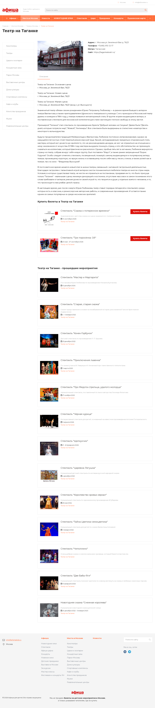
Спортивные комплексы (77, 668)
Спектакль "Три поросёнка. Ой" (78, 237)
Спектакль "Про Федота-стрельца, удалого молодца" (91, 387)
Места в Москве (75, 638)
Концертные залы (74, 654)
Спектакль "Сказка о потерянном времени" (85, 210)
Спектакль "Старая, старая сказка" (80, 304)
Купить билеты (140, 211)
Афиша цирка (47, 651)
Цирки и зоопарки (75, 651)
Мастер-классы (47, 672)
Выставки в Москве (49, 665)
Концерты (45, 654)
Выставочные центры (76, 661)
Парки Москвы (73, 658)
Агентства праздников (77, 675)
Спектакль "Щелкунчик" (74, 441)
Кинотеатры (72, 644)
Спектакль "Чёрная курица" (76, 414)
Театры (70, 647)
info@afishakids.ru (141, 2)
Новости (97, 638)
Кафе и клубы (73, 672)
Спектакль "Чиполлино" (74, 548)
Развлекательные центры (78, 682)
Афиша (45, 638)
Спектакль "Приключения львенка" (81, 360)
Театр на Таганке (67, 221)
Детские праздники (50, 661)
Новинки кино (47, 658)
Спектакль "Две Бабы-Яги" (76, 575)
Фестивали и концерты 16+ (53, 675)
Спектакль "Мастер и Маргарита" (80, 277)
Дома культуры (73, 665)
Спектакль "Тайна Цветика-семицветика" (84, 521)
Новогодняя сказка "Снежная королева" (83, 602)
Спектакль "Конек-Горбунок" (77, 333)
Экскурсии (45, 668)
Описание (43, 76)
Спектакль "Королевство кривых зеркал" (84, 495)
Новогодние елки (49, 644)
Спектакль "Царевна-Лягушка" (78, 468)
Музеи (70, 679)
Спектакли (45, 647)
